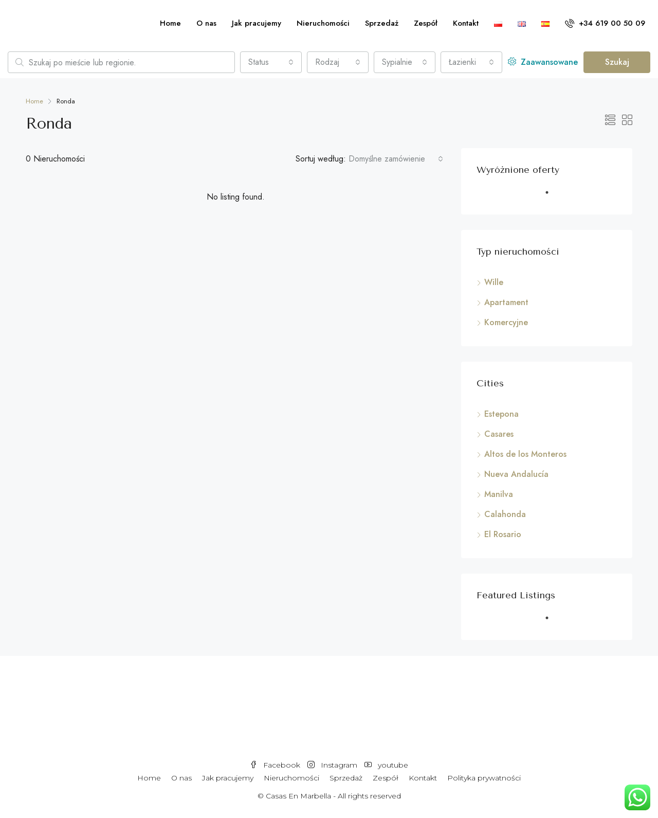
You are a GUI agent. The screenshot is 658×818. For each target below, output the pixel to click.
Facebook (276, 765)
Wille (493, 282)
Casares (499, 434)
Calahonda (505, 514)
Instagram (333, 765)
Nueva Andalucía (516, 474)
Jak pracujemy (256, 23)
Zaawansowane (543, 62)
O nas (206, 23)
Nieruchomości (323, 23)
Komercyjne (506, 322)
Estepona (501, 414)
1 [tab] (552, 196)
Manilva (498, 494)
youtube (386, 765)
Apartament (506, 302)
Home (170, 23)
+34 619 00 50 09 (605, 23)
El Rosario (502, 534)
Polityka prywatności (484, 778)
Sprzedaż (381, 23)
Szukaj (617, 62)
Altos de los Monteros (525, 454)
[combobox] (271, 62)
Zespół (425, 23)
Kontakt (466, 23)
